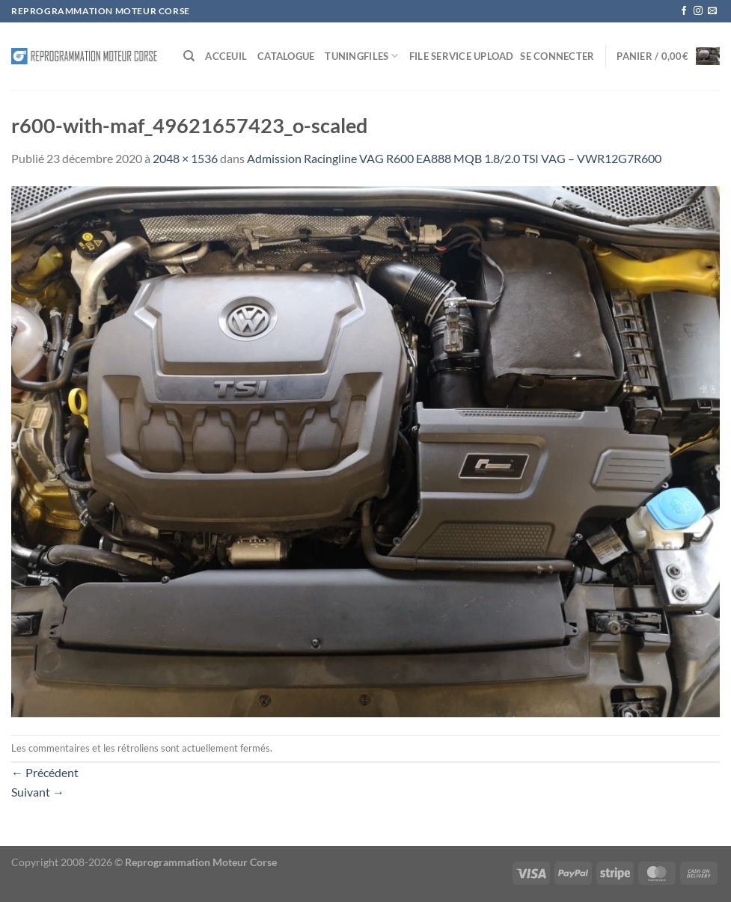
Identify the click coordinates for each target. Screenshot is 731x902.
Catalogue (285, 56)
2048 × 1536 (185, 158)
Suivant (37, 792)
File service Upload (461, 56)
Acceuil (226, 56)
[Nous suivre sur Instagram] (698, 11)
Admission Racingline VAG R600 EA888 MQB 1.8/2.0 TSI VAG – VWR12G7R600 (454, 158)
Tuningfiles (361, 56)
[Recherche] (189, 56)
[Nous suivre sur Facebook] (683, 11)
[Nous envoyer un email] (712, 11)
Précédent (45, 772)
